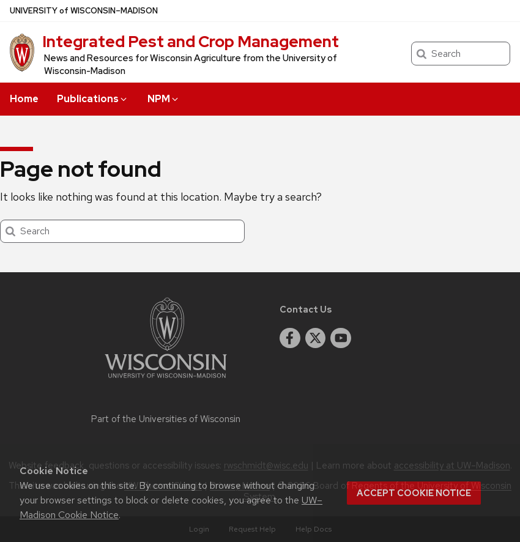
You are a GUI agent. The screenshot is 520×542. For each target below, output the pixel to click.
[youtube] (340, 338)
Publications (92, 98)
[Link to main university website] (166, 380)
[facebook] (290, 338)
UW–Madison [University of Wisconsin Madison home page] (84, 11)
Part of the (165, 419)
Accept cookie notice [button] (414, 493)
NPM (163, 98)
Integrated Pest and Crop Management (190, 41)
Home (24, 98)
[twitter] (315, 338)
